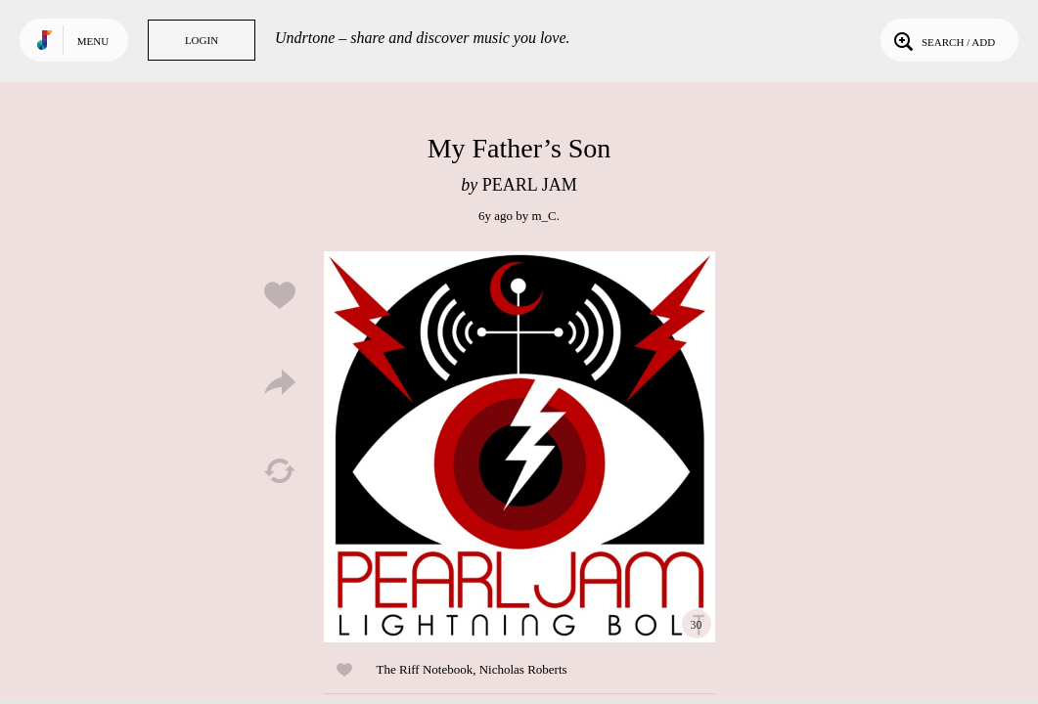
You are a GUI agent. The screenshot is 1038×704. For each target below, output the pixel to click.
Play (519, 447)
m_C (543, 215)
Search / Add (942, 40)
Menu (93, 41)
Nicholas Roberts (523, 669)
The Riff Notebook (425, 669)
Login (201, 40)
